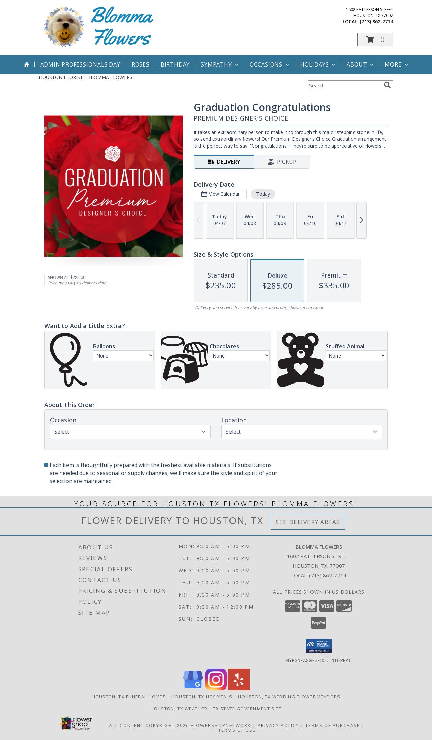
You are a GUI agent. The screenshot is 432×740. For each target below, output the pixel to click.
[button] (375, 39)
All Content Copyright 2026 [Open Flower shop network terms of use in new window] (149, 725)
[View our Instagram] (216, 688)
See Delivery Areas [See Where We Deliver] (308, 522)
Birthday (175, 64)
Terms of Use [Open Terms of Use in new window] (237, 729)
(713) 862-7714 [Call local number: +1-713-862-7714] (376, 21)
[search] (387, 85)
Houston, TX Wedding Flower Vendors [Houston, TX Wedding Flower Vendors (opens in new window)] (289, 696)
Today (263, 194)
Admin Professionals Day (80, 64)
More (397, 64)
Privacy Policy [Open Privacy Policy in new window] (278, 725)
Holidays (318, 64)
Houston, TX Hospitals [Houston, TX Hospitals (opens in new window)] (201, 696)
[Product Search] (344, 85)
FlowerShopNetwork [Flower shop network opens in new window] (221, 725)
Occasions (270, 64)
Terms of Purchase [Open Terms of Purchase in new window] (332, 725)
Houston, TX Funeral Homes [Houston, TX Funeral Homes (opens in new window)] (129, 696)
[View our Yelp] (239, 688)
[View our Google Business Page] (193, 688)
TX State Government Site (247, 708)
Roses (141, 64)
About (361, 64)
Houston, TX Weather (179, 708)
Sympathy (220, 64)
